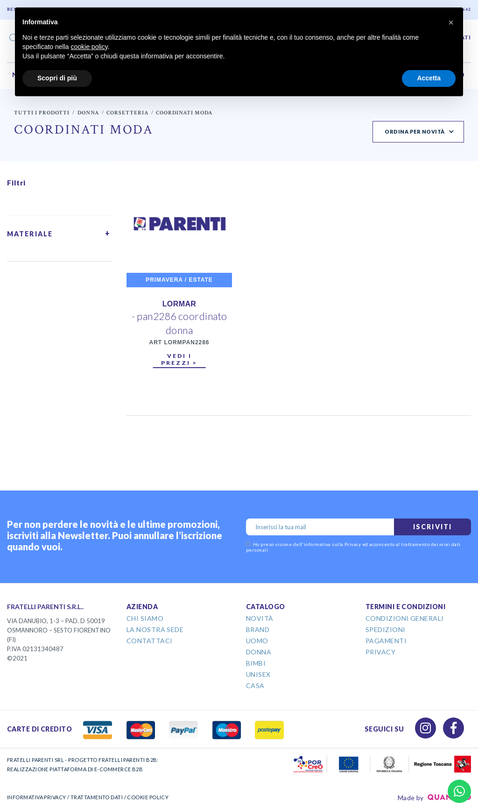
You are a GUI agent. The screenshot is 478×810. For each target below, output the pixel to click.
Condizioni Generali (405, 618)
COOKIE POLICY (148, 797)
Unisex (258, 674)
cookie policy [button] (89, 46)
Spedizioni (386, 629)
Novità (260, 618)
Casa (255, 685)
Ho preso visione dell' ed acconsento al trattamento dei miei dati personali (353, 547)
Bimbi (256, 663)
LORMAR (179, 304)
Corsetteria (127, 112)
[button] (450, 22)
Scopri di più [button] (57, 78)
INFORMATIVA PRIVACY (36, 797)
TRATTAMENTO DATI (96, 797)
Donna (88, 112)
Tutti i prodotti (42, 112)
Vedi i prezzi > (179, 359)
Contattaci (150, 641)
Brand (257, 629)
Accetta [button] (429, 78)
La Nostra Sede (155, 629)
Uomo (257, 641)
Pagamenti (386, 641)
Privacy (380, 652)
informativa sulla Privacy (332, 544)
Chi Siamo (145, 618)
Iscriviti (432, 527)
